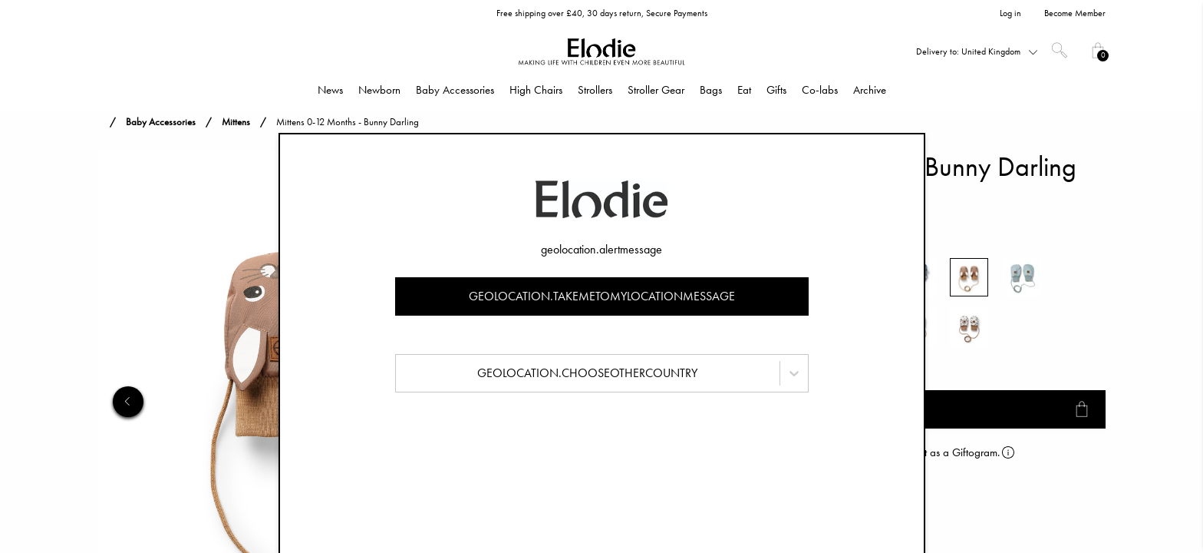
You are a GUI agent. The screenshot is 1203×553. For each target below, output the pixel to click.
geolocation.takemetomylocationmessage (602, 296)
